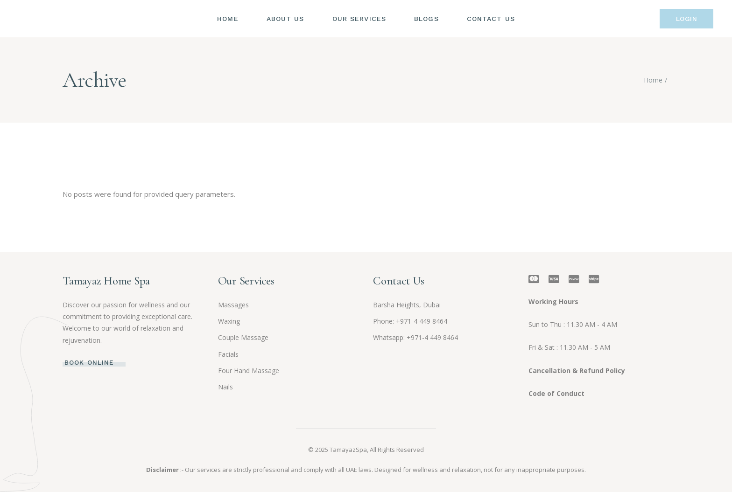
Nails (225, 386)
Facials (228, 354)
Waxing (229, 321)
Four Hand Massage (248, 370)
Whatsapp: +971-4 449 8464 (415, 337)
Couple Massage (243, 337)
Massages (233, 304)
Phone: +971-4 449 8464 (410, 321)
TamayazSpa (348, 449)
